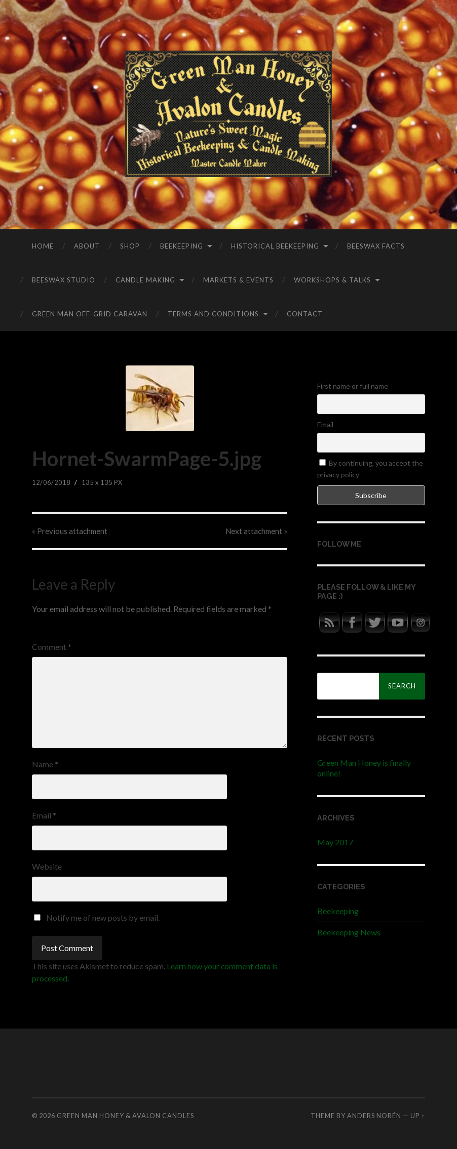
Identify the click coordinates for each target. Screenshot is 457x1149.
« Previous (70, 531)
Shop (130, 246)
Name (45, 764)
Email (44, 815)
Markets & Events (238, 280)
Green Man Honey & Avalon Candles (125, 1116)
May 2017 (335, 842)
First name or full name (352, 386)
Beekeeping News (348, 932)
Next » (255, 531)
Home (43, 246)
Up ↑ (417, 1116)
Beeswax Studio (63, 280)
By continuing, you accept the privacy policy (370, 468)
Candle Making (145, 280)
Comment (51, 646)
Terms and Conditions (213, 314)
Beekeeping (181, 246)
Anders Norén (374, 1116)
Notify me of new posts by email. (103, 917)
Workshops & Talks (332, 280)
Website (47, 866)
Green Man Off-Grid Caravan (89, 314)
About (87, 246)
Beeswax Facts (376, 246)
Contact (305, 314)
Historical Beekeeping (275, 246)
